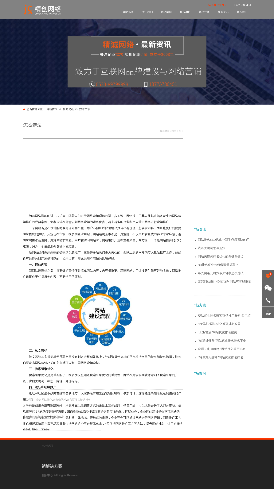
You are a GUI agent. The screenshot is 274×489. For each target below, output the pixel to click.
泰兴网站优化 (44, 404)
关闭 (59, 421)
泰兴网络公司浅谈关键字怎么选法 (221, 311)
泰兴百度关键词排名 (79, 404)
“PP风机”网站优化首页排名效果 (219, 362)
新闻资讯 (223, 12)
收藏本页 (32, 421)
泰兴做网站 (59, 404)
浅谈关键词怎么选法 (211, 286)
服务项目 (185, 12)
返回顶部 (268, 312)
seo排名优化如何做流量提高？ (218, 303)
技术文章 (84, 109)
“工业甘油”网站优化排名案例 (217, 370)
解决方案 (204, 12)
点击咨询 (268, 276)
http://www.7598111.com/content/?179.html (59, 416)
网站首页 (128, 12)
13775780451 (268, 300)
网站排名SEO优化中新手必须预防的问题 (223, 278)
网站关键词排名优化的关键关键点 (221, 295)
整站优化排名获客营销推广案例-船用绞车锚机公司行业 (224, 354)
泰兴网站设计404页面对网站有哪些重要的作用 (224, 320)
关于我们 (147, 12)
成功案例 (166, 12)
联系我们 (242, 12)
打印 (47, 421)
